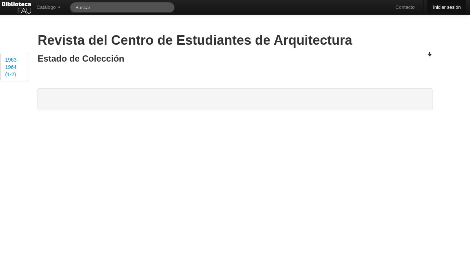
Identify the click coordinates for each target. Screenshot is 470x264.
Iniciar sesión (447, 7)
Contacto (405, 7)
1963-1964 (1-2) (11, 67)
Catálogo (49, 7)
